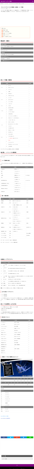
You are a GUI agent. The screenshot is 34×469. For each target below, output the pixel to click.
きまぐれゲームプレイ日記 (6, 1)
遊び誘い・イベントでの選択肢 (6, 33)
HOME (2, 3)
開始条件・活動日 (5, 30)
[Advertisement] (17, 19)
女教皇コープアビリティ (6, 35)
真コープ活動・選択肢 (5, 31)
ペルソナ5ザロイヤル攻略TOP (5, 418)
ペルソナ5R (6, 3)
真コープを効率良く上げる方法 (6, 36)
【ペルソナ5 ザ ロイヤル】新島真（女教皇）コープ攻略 (16, 3)
